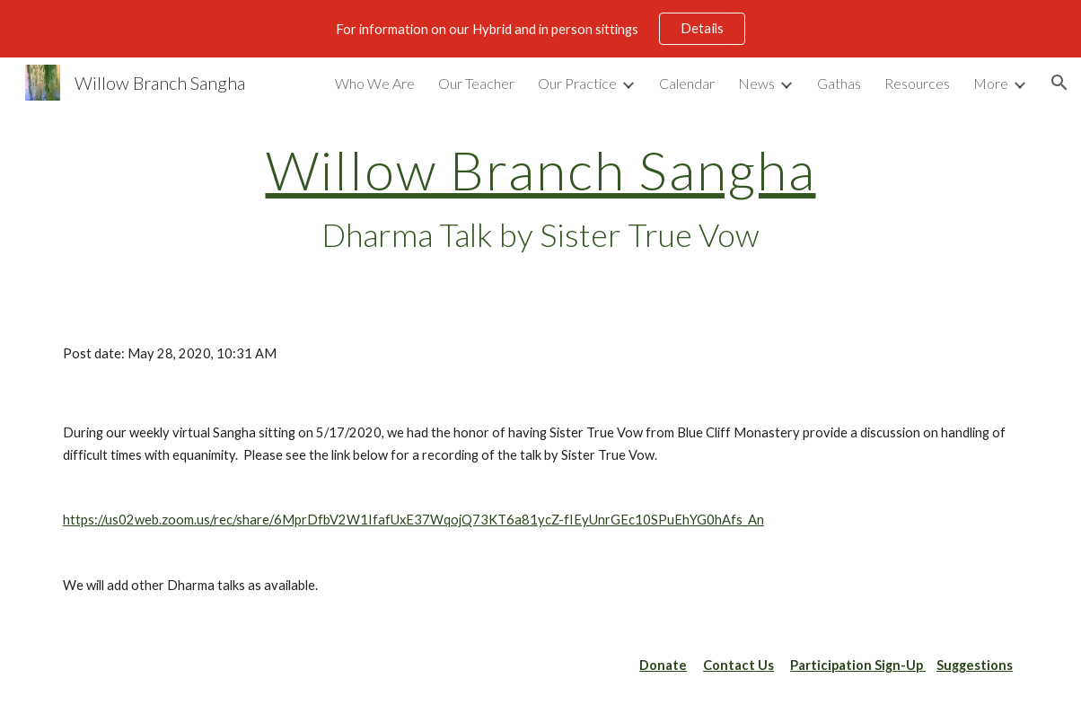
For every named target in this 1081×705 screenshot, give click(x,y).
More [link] (990, 83)
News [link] (756, 83)
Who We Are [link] (375, 83)
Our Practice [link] (577, 83)
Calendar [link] (687, 83)
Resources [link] (917, 83)
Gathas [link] (839, 83)
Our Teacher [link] (476, 83)
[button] (1059, 82)
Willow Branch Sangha (541, 169)
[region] (540, 28)
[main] (540, 198)
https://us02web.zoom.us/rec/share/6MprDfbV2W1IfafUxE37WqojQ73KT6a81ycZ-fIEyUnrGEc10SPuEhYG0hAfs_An (413, 519)
